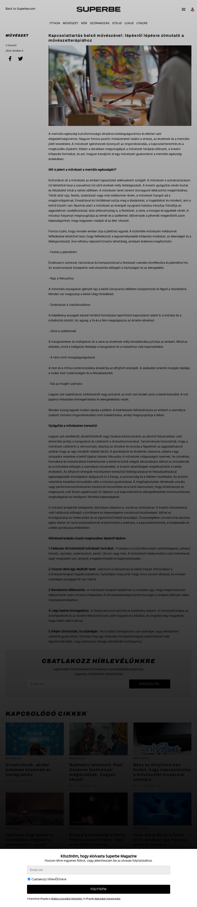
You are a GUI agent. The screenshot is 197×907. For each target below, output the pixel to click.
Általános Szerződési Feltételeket (66, 899)
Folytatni (98, 889)
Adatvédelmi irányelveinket (107, 899)
